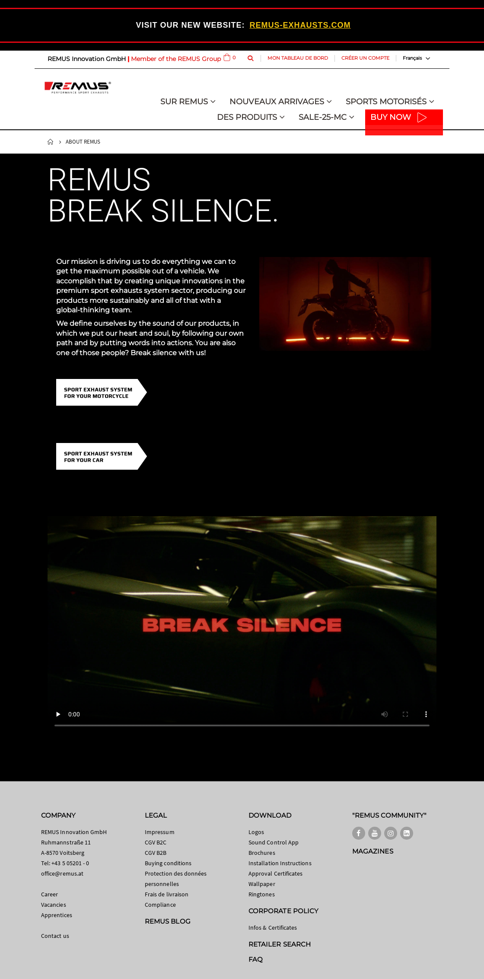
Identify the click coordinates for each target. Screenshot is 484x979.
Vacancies (53, 904)
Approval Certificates (275, 873)
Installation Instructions (280, 863)
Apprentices (56, 915)
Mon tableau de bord (297, 58)
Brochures (261, 853)
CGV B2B (155, 853)
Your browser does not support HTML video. (242, 625)
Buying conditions (168, 863)
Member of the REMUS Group (176, 59)
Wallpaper (261, 884)
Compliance (160, 904)
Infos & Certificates (272, 927)
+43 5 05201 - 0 (70, 863)
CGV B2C (155, 842)
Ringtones (261, 894)
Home (51, 142)
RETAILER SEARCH (279, 944)
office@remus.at (62, 873)
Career (49, 894)
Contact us (55, 936)
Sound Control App (273, 842)
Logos (256, 832)
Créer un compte (365, 58)
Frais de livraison (166, 894)
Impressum (160, 832)
